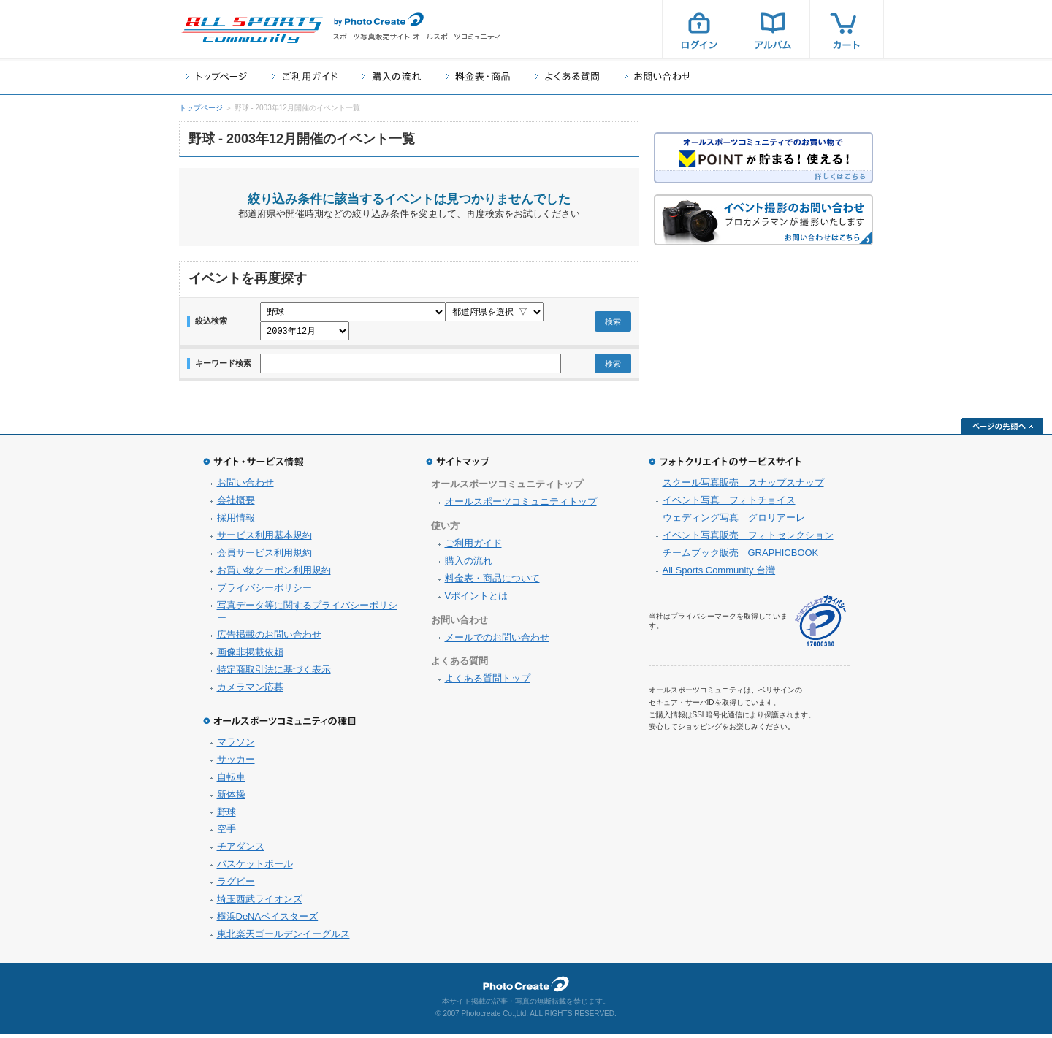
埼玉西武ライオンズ (259, 903)
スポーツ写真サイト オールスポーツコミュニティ (252, 30)
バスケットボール (255, 868)
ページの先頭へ (1002, 430)
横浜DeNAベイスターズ (268, 920)
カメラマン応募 (250, 691)
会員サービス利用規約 (264, 557)
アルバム (772, 29)
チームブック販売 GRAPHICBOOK (741, 557)
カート (846, 29)
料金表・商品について (492, 582)
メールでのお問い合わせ (497, 641)
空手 (226, 833)
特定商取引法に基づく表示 (274, 673)
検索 (613, 323)
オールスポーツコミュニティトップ (521, 505)
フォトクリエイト (526, 988)
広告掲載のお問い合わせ (269, 638)
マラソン (236, 746)
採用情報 (236, 521)
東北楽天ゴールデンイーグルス (283, 938)
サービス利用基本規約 (264, 539)
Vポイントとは (476, 600)
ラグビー (236, 885)
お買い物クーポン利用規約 (274, 574)
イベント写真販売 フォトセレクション (748, 539)
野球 (226, 816)
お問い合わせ (658, 76)
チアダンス (240, 850)
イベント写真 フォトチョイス (729, 504)
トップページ (217, 76)
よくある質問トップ (487, 682)
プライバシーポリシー (264, 592)
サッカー (236, 763)
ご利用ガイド (304, 76)
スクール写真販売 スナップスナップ (743, 486)
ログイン (699, 29)
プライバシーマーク (820, 626)
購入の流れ (391, 76)
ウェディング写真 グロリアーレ (734, 521)
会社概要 (236, 504)
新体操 (231, 798)
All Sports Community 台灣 (719, 574)
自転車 (231, 781)
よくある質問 (567, 76)
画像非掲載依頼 (250, 656)
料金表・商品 (478, 76)
